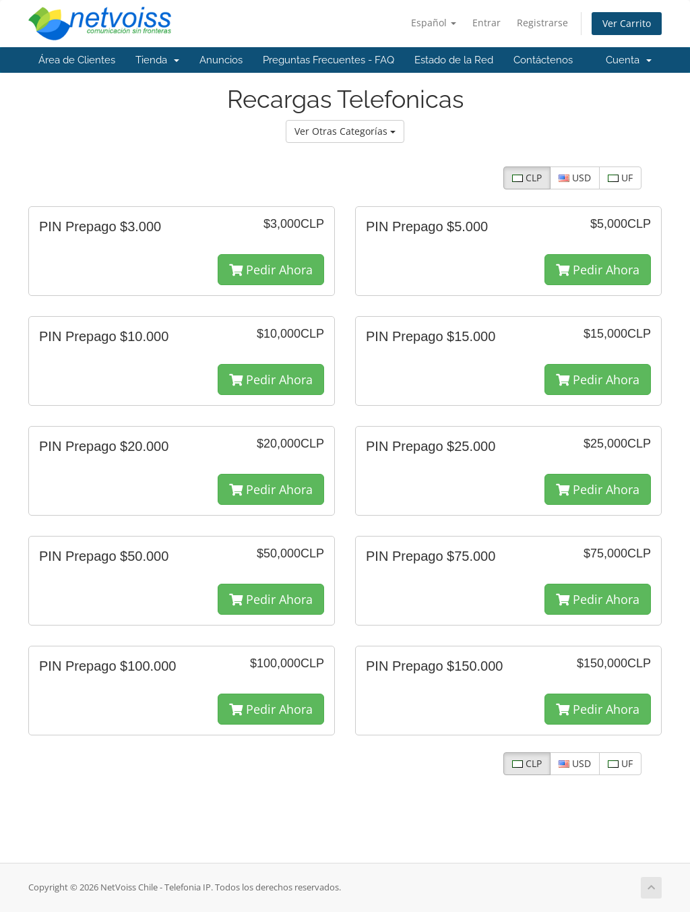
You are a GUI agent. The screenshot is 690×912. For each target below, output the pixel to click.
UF (620, 177)
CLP (527, 177)
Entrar (486, 22)
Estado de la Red (453, 60)
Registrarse (542, 22)
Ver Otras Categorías (345, 131)
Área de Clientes (76, 60)
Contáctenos (543, 60)
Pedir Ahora (271, 270)
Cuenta (629, 60)
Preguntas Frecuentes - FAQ (328, 60)
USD (575, 177)
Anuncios (221, 60)
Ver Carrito (626, 23)
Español (433, 22)
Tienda (157, 60)
